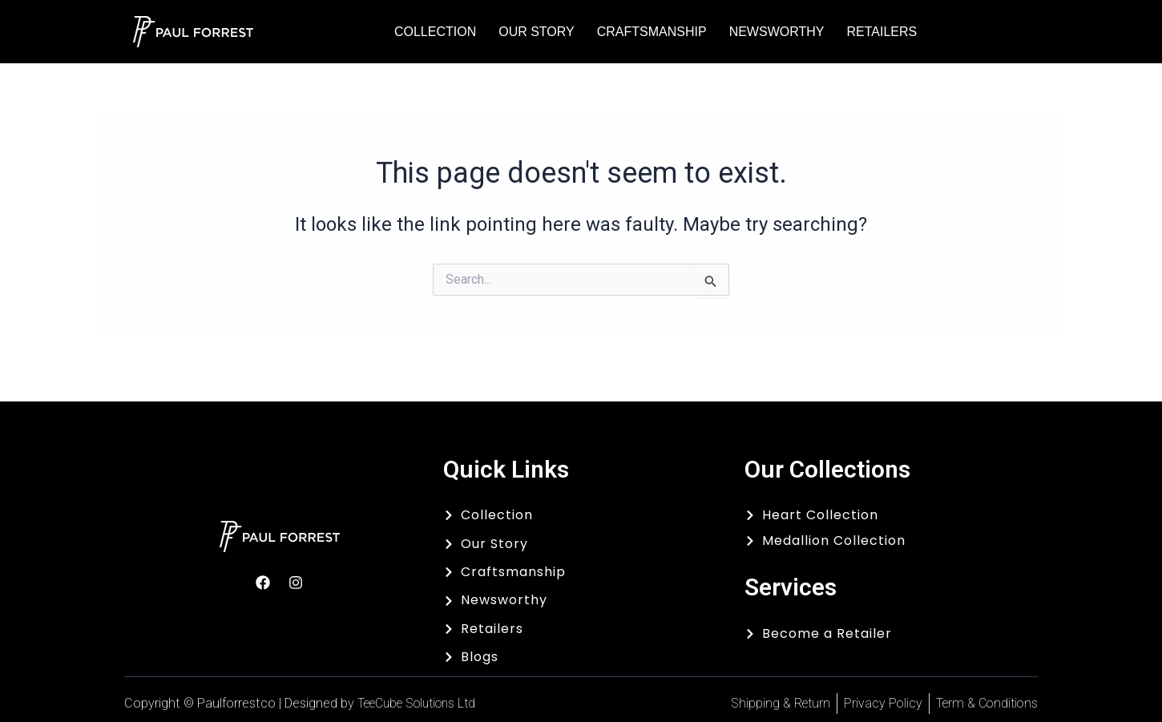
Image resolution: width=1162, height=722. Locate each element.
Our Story (536, 31)
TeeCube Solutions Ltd (422, 703)
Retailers (881, 31)
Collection (435, 31)
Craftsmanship (652, 31)
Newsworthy (777, 31)
